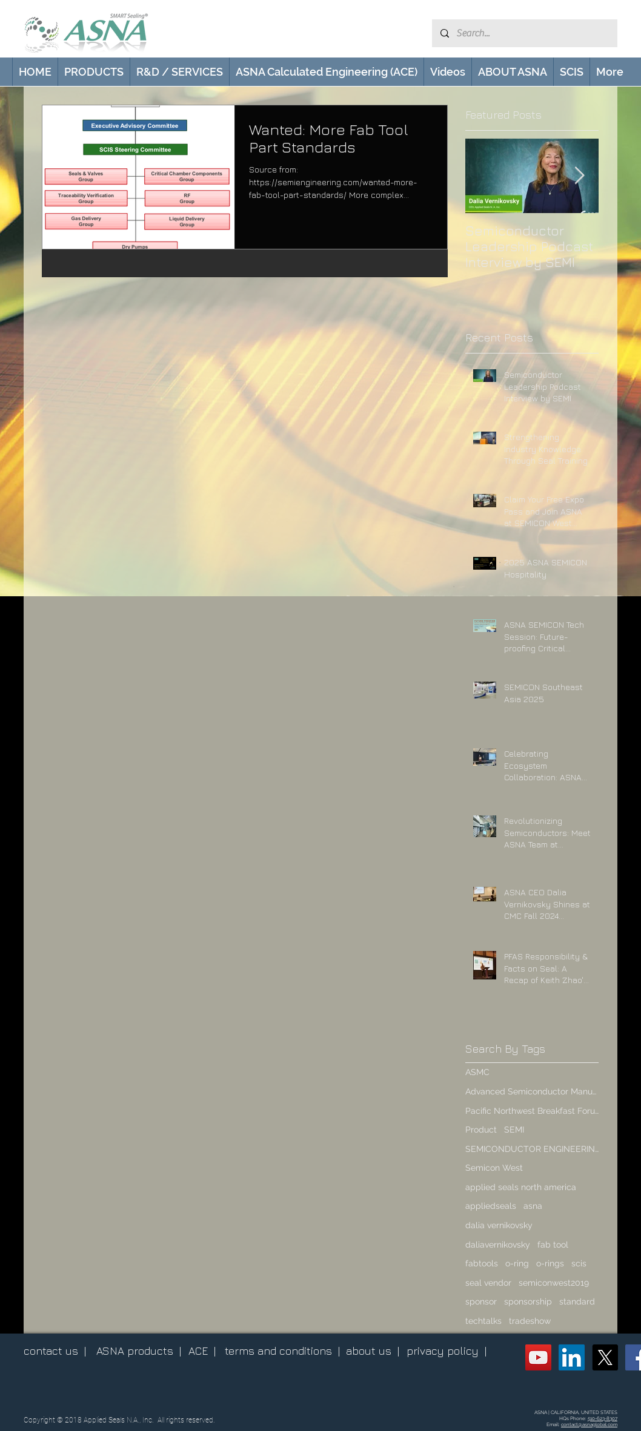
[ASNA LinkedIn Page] (572, 1357)
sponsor (481, 1301)
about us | (372, 1350)
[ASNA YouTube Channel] (538, 1357)
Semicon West (494, 1168)
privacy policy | (447, 1350)
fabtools (481, 1263)
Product (481, 1129)
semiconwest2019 (554, 1283)
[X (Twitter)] (605, 1357)
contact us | (55, 1350)
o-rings (550, 1263)
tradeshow (530, 1321)
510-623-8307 (602, 1418)
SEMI (514, 1129)
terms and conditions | (282, 1350)
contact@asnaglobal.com (589, 1424)
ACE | (202, 1350)
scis (578, 1263)
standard (577, 1301)
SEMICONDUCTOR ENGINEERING (532, 1149)
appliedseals (490, 1206)
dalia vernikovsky (499, 1225)
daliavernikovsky (497, 1244)
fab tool (552, 1244)
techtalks (483, 1321)
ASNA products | (138, 1350)
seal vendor (488, 1283)
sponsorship (528, 1301)
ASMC (477, 1072)
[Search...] (524, 33)
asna (532, 1206)
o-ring (517, 1263)
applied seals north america (520, 1187)
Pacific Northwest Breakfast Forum (532, 1111)
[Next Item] (579, 175)
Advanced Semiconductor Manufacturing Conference (532, 1091)
